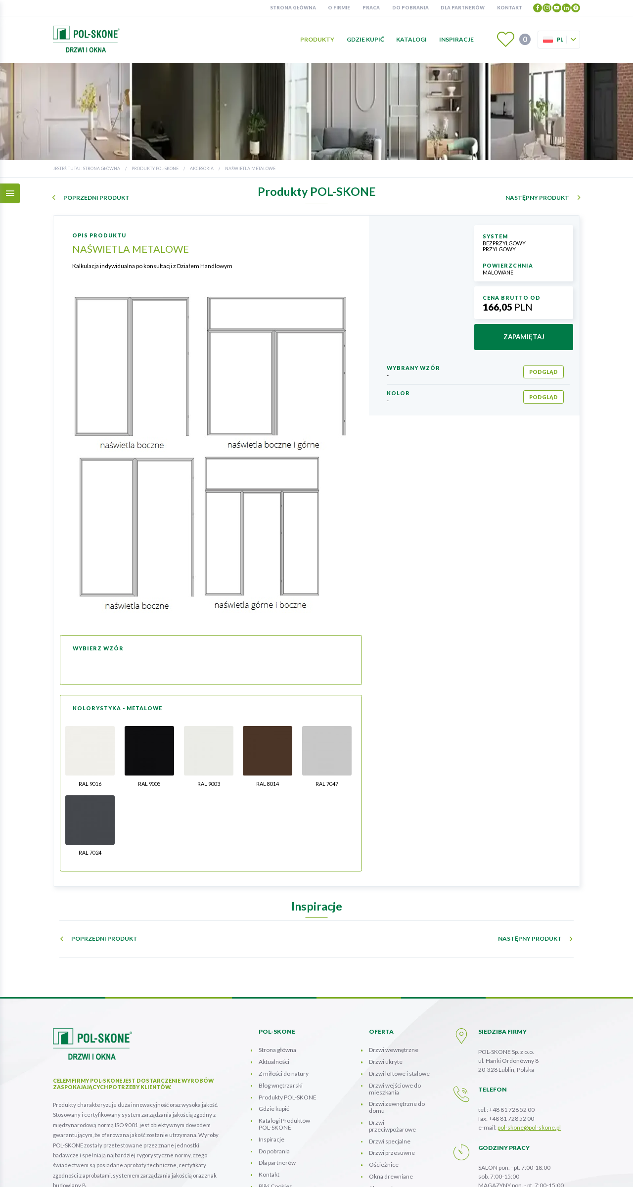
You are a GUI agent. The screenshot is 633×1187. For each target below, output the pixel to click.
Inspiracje (456, 39)
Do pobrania (410, 7)
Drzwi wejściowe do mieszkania (395, 1016)
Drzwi (392, 1053)
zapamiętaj (523, 337)
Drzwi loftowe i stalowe (399, 1000)
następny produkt (537, 197)
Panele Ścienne (389, 1127)
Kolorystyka (385, 1138)
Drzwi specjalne (389, 1068)
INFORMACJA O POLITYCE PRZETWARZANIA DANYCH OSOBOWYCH (333, 1171)
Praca (371, 7)
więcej (68, 1152)
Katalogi (411, 39)
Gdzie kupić (365, 39)
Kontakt (509, 7)
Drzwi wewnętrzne (393, 977)
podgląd (543, 371)
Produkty (317, 39)
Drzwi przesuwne (392, 1080)
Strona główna (293, 7)
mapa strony (449, 1171)
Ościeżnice (384, 1092)
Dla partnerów (463, 7)
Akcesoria (202, 168)
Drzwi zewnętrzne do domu (397, 1034)
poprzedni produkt (96, 197)
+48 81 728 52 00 (512, 1037)
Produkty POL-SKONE (155, 168)
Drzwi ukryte (386, 989)
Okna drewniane (391, 1103)
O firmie (339, 7)
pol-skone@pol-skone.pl (529, 1054)
